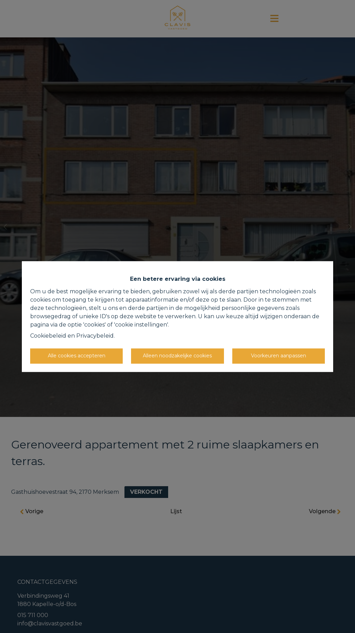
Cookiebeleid (48, 335)
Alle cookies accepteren (76, 356)
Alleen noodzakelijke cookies (177, 356)
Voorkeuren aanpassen (278, 356)
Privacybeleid (95, 335)
